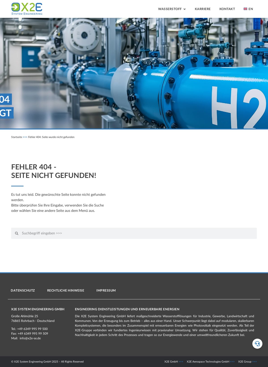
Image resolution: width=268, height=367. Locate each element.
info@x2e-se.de (30, 338)
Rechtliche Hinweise (65, 290)
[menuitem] (248, 9)
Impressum (106, 290)
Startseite (16, 137)
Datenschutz (23, 290)
